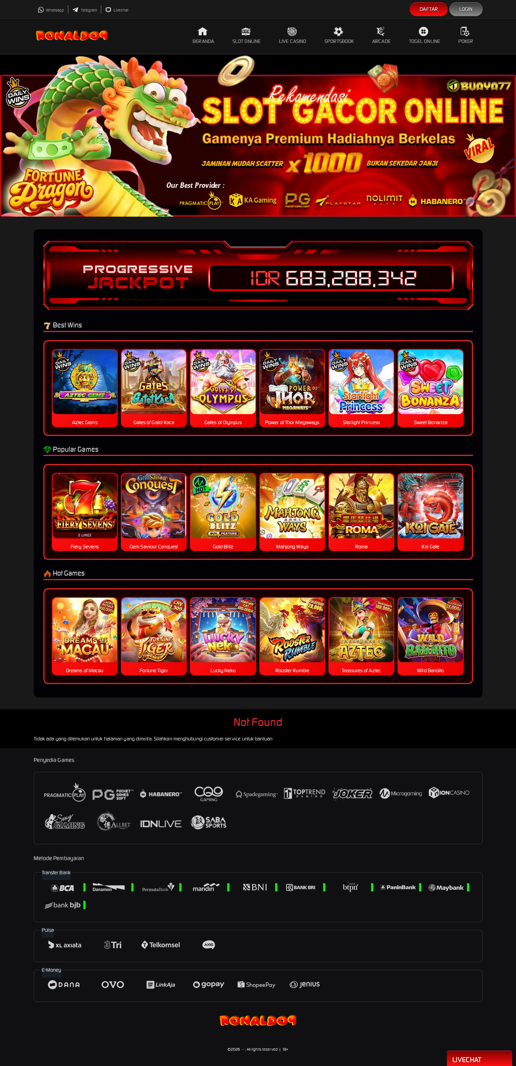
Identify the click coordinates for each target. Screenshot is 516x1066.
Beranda (203, 35)
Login (466, 9)
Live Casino (292, 35)
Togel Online (424, 35)
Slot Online (246, 35)
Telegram (84, 10)
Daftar (429, 9)
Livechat (117, 10)
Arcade (381, 35)
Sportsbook (339, 35)
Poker (465, 35)
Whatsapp (51, 10)
